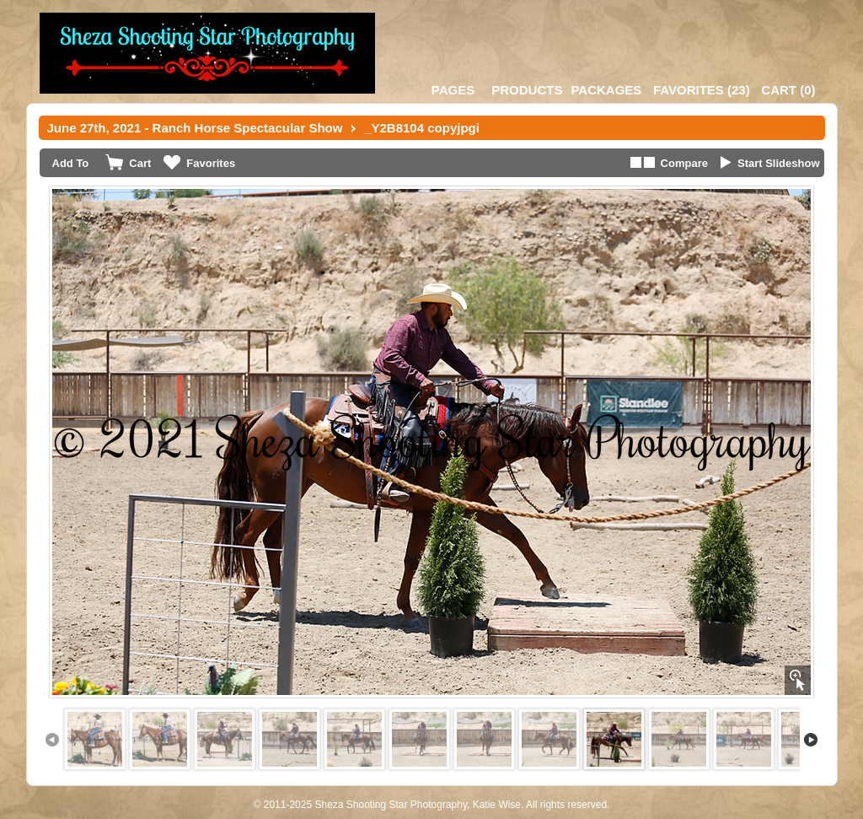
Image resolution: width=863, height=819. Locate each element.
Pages (453, 90)
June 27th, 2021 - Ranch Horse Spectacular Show (195, 128)
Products (526, 90)
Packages (606, 90)
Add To (70, 163)
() (701, 90)
